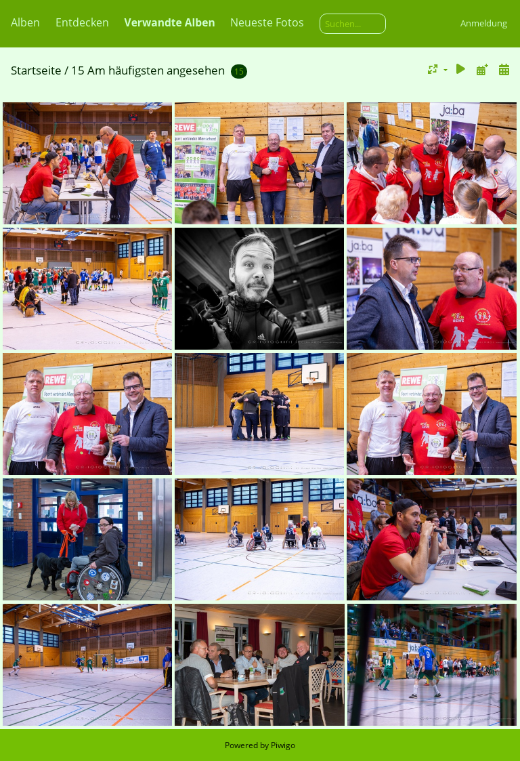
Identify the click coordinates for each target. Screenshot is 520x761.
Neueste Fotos (267, 22)
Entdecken (82, 22)
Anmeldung (483, 23)
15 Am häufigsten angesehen (148, 70)
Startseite (36, 70)
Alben (25, 22)
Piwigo (283, 745)
